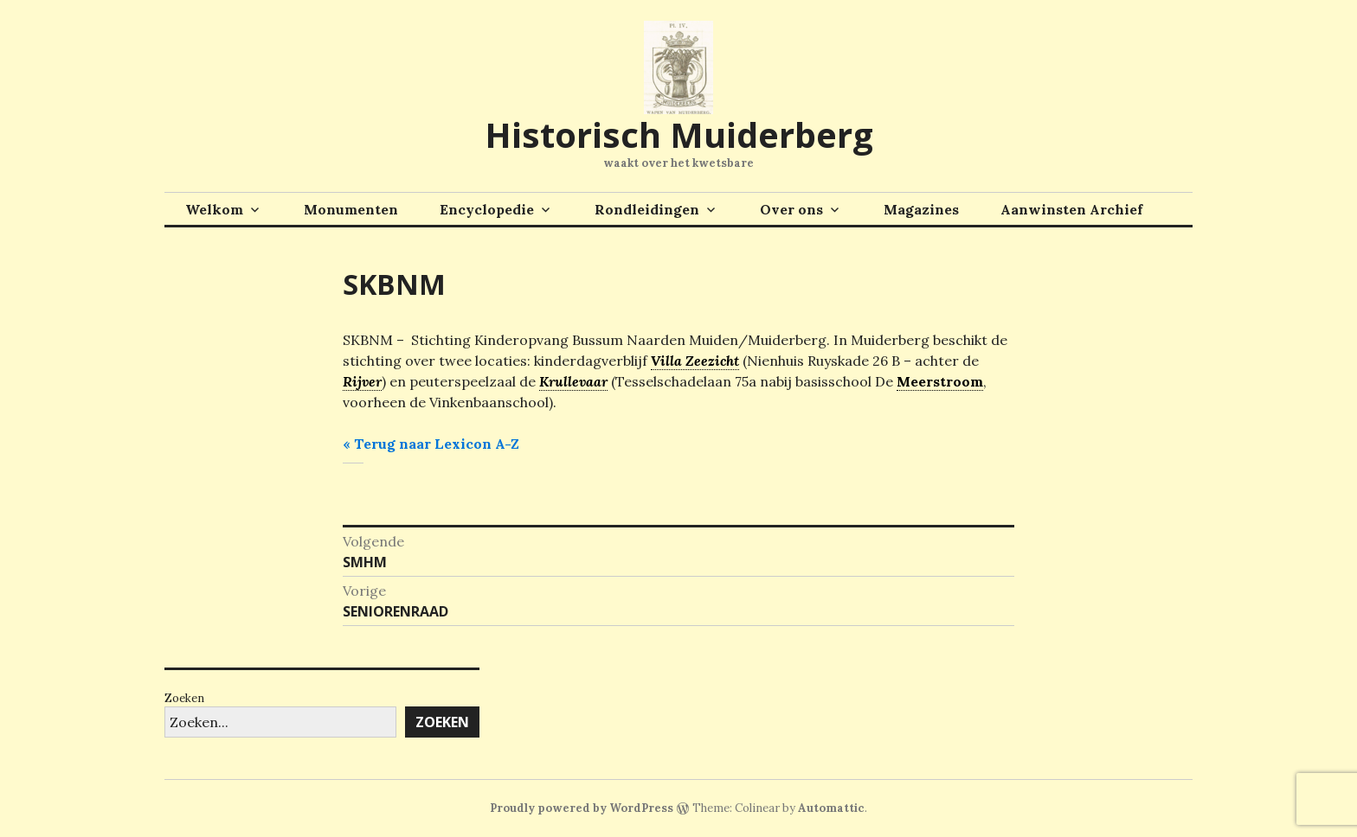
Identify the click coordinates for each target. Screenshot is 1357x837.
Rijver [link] (362, 381)
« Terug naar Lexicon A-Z (431, 443)
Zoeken (184, 698)
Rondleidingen (647, 209)
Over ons (791, 209)
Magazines (921, 209)
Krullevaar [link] (573, 381)
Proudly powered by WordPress (581, 808)
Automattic (831, 808)
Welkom (214, 209)
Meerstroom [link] (940, 381)
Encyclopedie (487, 209)
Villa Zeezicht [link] (695, 360)
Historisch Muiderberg (679, 134)
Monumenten (351, 209)
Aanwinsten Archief (1071, 209)
